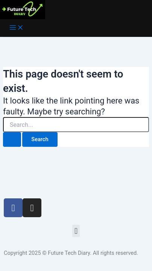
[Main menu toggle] (16, 28)
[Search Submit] (12, 139)
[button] (75, 231)
